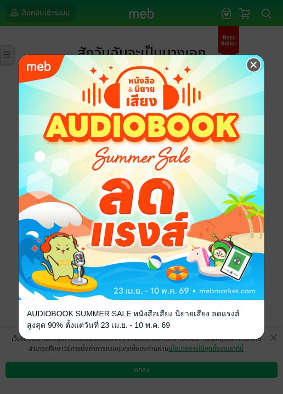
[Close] (254, 65)
